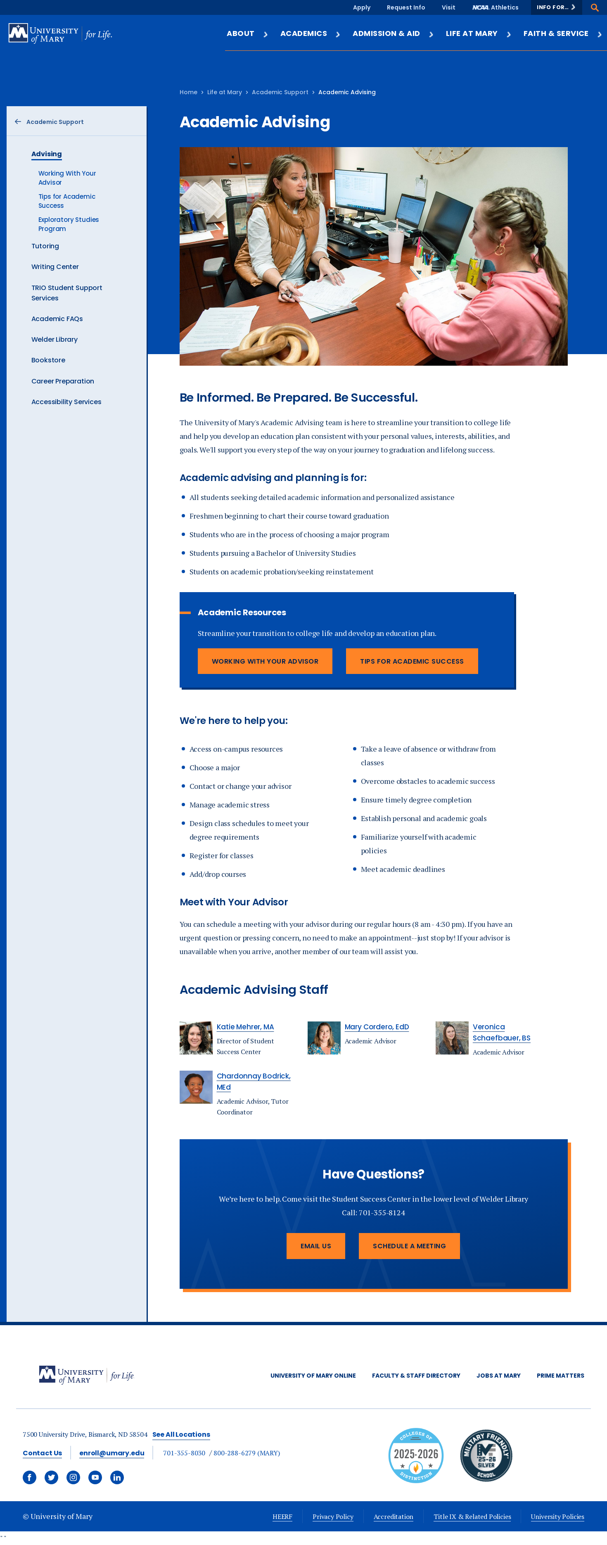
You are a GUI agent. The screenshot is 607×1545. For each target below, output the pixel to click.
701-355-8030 (184, 1452)
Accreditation (394, 1516)
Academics (310, 33)
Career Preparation (63, 381)
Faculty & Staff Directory (416, 1375)
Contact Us (42, 1453)
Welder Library (54, 339)
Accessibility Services (66, 402)
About (247, 33)
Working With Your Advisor (265, 661)
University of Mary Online (313, 1375)
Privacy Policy (333, 1516)
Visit (448, 7)
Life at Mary (479, 33)
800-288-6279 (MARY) (246, 1452)
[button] (556, 7)
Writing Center (55, 266)
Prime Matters (560, 1375)
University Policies (557, 1516)
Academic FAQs (57, 319)
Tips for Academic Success (412, 661)
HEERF (282, 1516)
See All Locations (181, 1434)
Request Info (406, 7)
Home (188, 92)
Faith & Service (563, 33)
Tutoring (45, 246)
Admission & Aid (393, 33)
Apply (361, 7)
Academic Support (280, 92)
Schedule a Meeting (409, 1246)
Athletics (505, 7)
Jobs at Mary (499, 1375)
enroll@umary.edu (111, 1453)
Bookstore (48, 360)
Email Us (316, 1246)
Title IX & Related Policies (472, 1516)
